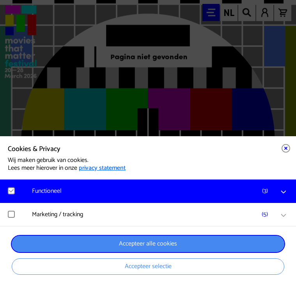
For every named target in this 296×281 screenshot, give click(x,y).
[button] (152, 191)
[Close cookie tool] (286, 148)
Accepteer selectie (148, 266)
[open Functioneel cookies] (283, 192)
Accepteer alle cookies (148, 243)
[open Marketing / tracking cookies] (283, 215)
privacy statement (102, 168)
